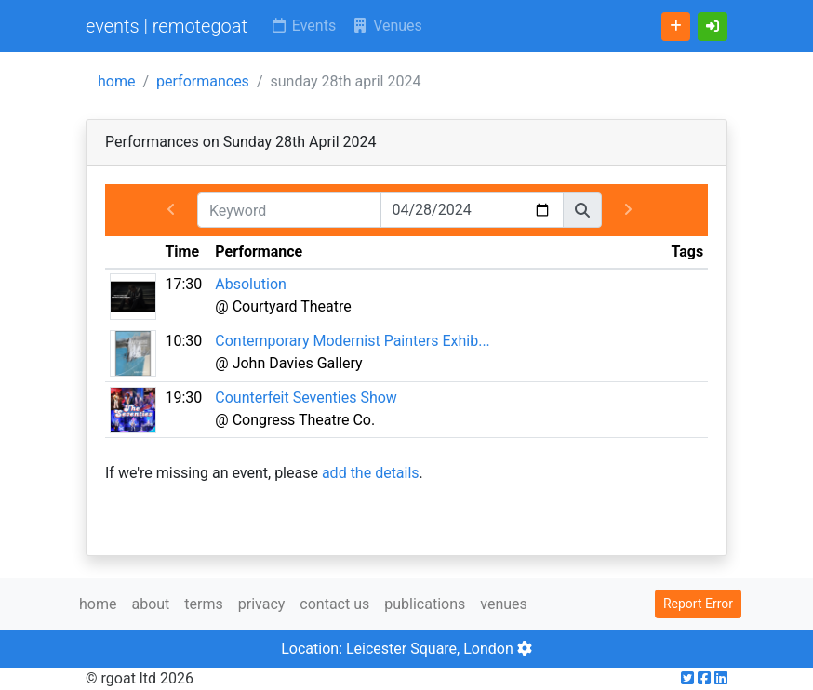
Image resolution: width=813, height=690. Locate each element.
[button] (712, 26)
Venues (386, 25)
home (116, 81)
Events (303, 25)
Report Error (698, 603)
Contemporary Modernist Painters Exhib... (352, 341)
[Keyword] (289, 210)
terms (203, 604)
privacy (262, 604)
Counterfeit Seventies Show (306, 397)
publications (424, 604)
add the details (371, 473)
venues (503, 604)
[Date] (472, 210)
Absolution (251, 284)
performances (202, 81)
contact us (334, 604)
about (150, 604)
